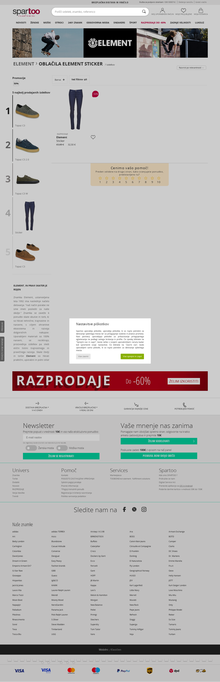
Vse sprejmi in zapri (132, 356)
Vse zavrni (83, 356)
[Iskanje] (144, 12)
